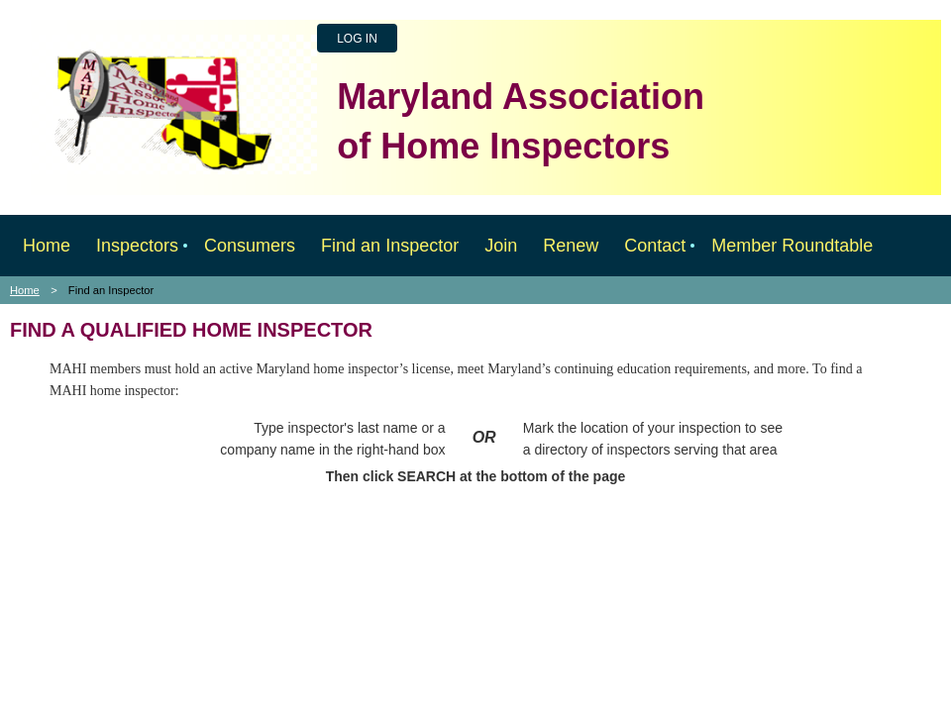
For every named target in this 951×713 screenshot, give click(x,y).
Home (25, 290)
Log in (357, 39)
